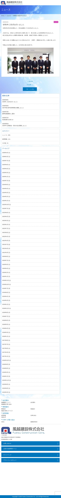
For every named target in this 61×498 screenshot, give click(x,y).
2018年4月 (5, 328)
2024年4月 (5, 188)
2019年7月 (5, 288)
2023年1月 (5, 224)
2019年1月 (5, 304)
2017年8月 (5, 340)
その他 (4, 143)
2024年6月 (5, 184)
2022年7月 (5, 228)
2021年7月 (5, 244)
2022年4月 (5, 236)
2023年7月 (5, 208)
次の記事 (30, 84)
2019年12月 (5, 280)
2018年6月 (5, 320)
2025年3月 (5, 172)
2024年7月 (5, 180)
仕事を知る (33, 415)
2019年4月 (5, 296)
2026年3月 (5, 156)
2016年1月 (5, 376)
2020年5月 (5, 264)
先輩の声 (3, 417)
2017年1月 (5, 356)
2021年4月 (5, 248)
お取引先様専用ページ (10, 448)
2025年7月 (5, 160)
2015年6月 (5, 388)
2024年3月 (5, 192)
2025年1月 (5, 176)
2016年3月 (5, 372)
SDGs (2, 421)
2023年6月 (5, 212)
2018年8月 (5, 312)
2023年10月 (5, 204)
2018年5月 (5, 324)
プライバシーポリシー (10, 460)
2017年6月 (5, 348)
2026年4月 (5, 152)
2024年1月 (5, 200)
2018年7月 (5, 316)
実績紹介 (33, 409)
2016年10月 (5, 360)
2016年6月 (5, 368)
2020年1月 (5, 276)
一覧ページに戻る (30, 89)
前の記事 (30, 81)
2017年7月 (5, 344)
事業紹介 (3, 409)
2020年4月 (5, 268)
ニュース (4, 135)
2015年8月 (5, 384)
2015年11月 (5, 380)
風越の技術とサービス (7, 410)
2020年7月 (5, 260)
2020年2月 (5, 272)
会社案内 (33, 402)
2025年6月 (5, 164)
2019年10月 (5, 284)
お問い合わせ (7, 443)
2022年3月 (5, 240)
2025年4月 (5, 168)
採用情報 (4, 139)
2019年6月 (5, 292)
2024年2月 (5, 196)
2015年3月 (5, 392)
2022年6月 (5, 232)
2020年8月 (5, 256)
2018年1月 (5, 336)
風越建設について (5, 402)
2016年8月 (5, 364)
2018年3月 (5, 332)
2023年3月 (5, 220)
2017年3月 (5, 352)
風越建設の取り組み (6, 404)
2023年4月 (5, 216)
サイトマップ (7, 455)
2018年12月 (5, 308)
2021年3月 (5, 252)
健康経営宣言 (34, 421)
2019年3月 (5, 300)
